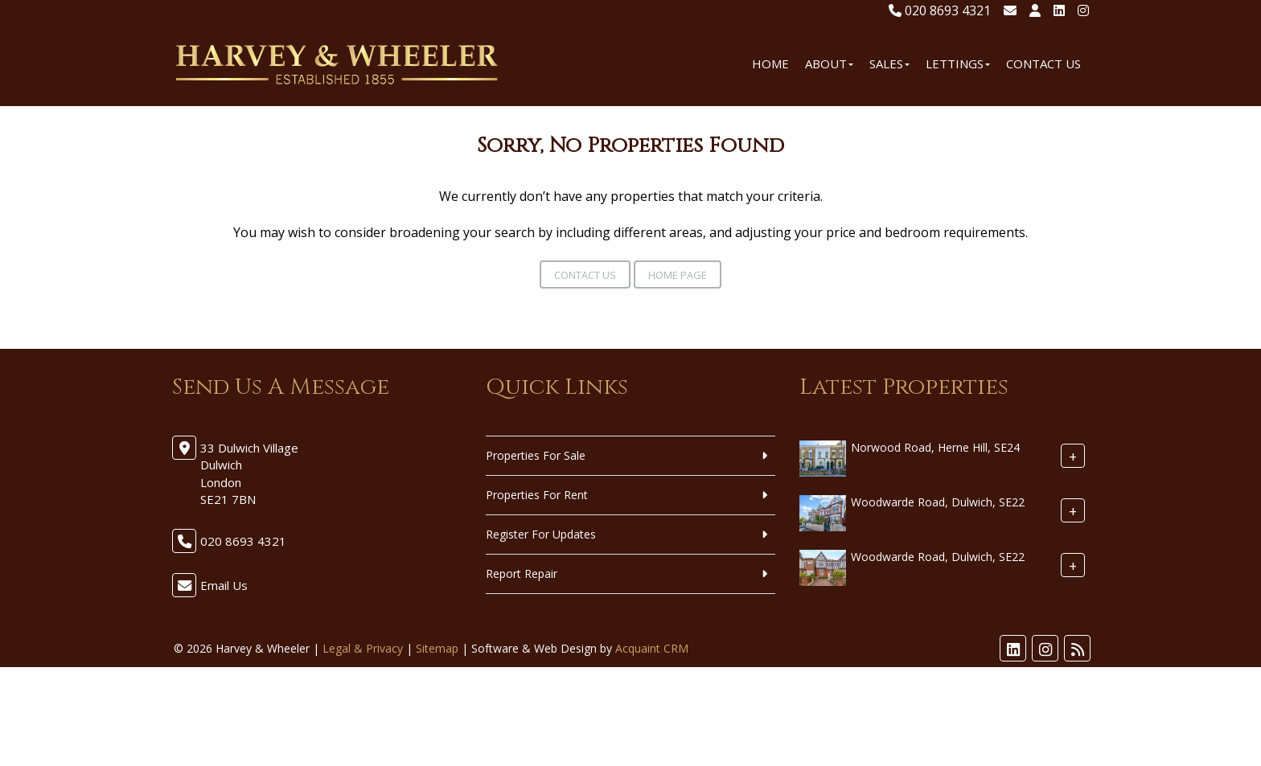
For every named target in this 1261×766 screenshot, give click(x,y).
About (829, 63)
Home (770, 63)
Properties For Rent (537, 494)
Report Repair (521, 573)
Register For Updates (541, 534)
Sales (889, 63)
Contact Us (1043, 63)
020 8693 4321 (940, 10)
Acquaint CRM (651, 648)
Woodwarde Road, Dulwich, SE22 (938, 502)
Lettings (958, 63)
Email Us (224, 585)
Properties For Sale (535, 455)
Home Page (677, 275)
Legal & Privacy (362, 648)
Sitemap (437, 648)
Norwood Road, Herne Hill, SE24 (935, 447)
